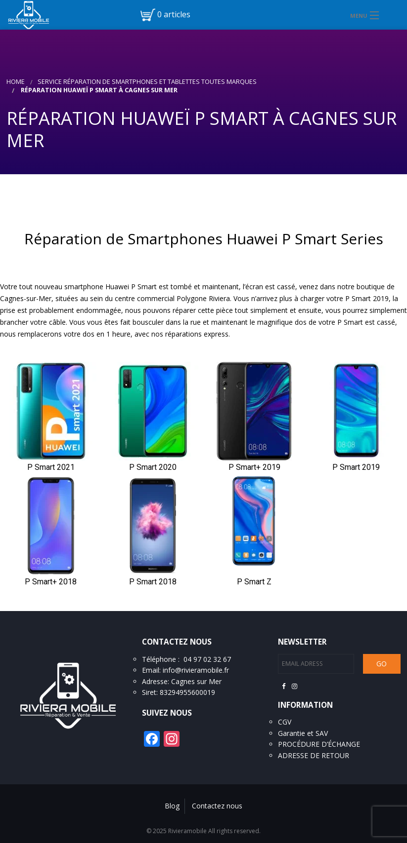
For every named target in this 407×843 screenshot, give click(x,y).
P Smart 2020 (153, 467)
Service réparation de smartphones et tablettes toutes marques (147, 81)
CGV (284, 722)
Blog (172, 805)
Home (15, 81)
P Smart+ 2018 (51, 581)
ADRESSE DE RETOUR (313, 755)
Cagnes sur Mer (196, 681)
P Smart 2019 (356, 467)
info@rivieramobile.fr (196, 670)
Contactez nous (217, 805)
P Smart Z (254, 581)
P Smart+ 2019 (254, 467)
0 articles (173, 14)
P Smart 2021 (51, 467)
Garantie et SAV (303, 733)
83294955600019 (187, 692)
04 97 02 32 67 (207, 659)
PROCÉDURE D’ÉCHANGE (319, 744)
